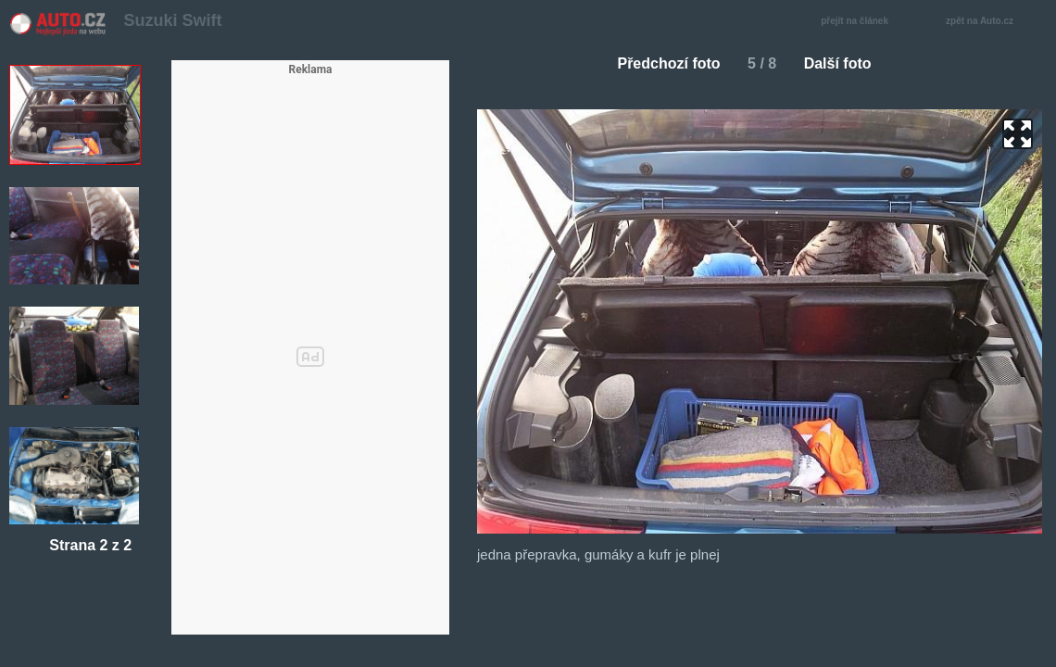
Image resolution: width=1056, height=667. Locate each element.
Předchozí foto (661, 63)
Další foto (845, 63)
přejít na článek (860, 21)
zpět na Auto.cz (989, 21)
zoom (1017, 134)
